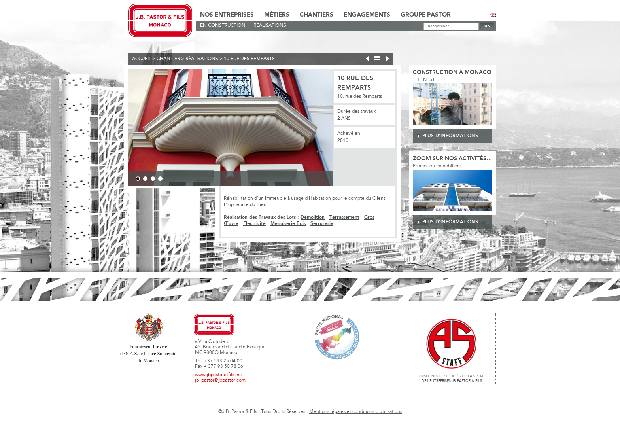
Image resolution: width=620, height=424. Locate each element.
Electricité (254, 223)
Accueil (141, 59)
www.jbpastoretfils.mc (218, 375)
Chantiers (316, 15)
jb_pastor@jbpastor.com (220, 380)
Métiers (276, 15)
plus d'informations (450, 135)
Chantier (168, 59)
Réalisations (269, 25)
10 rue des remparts (249, 59)
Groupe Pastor (426, 15)
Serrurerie (321, 223)
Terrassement (344, 217)
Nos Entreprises (227, 15)
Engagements (367, 15)
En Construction (223, 25)
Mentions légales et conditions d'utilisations (355, 412)
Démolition (313, 217)
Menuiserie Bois (288, 223)
